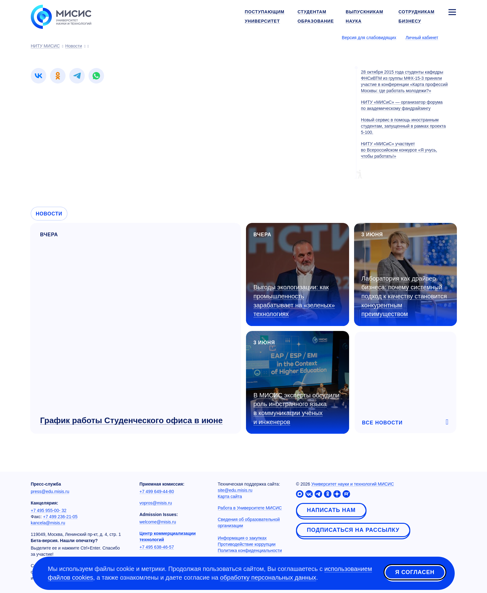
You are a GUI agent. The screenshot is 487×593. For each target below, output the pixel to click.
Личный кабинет (422, 37)
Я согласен (415, 572)
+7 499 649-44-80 (156, 491)
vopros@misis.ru (155, 502)
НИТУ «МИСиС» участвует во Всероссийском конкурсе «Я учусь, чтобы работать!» (399, 150)
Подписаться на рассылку (353, 530)
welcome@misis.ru (157, 521)
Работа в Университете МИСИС (250, 507)
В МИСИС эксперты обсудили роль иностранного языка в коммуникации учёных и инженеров (296, 408)
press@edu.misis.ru (50, 491)
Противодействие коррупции (246, 544)
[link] (38, 76)
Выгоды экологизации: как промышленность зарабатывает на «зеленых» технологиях (294, 300)
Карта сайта (230, 496)
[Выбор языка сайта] (452, 37)
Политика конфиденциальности (250, 550)
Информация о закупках (242, 538)
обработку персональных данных (268, 577)
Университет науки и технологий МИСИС (352, 484)
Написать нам (331, 510)
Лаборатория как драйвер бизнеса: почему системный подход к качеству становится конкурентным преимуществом (404, 296)
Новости (49, 213)
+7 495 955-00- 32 (48, 510)
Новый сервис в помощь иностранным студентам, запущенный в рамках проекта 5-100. (403, 126)
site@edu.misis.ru (235, 490)
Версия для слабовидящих (369, 37)
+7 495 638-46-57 (156, 547)
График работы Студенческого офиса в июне (131, 420)
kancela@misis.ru (48, 522)
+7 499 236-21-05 (60, 516)
